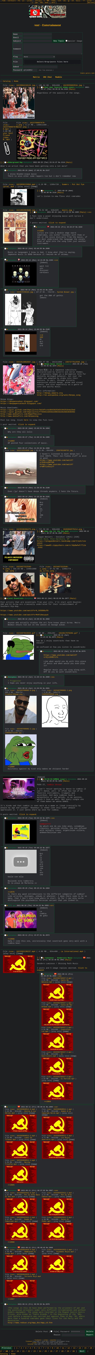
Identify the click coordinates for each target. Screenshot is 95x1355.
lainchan (53, 1340)
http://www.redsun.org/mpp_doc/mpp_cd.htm (30, 1323)
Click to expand (57, 223)
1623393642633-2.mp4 (26, 1274)
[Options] (91, 2)
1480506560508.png (50, 694)
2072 (47, 935)
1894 (47, 428)
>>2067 (55, 1107)
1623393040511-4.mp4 (26, 1160)
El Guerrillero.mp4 (52, 1055)
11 (63, 1348)
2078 (54, 637)
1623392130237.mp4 (25, 951)
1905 (47, 437)
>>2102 (41, 336)
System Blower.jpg (65, 292)
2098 (47, 248)
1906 (47, 448)
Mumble (58, 77)
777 (84, 1)
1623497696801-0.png (26, 690)
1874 (54, 366)
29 (68, 1351)
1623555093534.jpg (72, 85)
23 (34, 1351)
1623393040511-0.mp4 (26, 1109)
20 (18, 1351)
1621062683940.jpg (25, 210)
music (78, 1)
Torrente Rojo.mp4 (32, 1276)
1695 (77, 212)
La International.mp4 (72, 951)
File (56, 1332)
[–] (38, 87)
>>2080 (11, 767)
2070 (47, 1304)
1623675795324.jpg (25, 292)
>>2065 (11, 1185)
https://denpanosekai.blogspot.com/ (19, 401)
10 (57, 1348)
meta (53, 2)
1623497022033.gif (25, 633)
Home (16, 81)
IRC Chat (47, 77)
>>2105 (56, 260)
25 (46, 1351)
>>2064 (47, 1102)
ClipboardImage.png (13, 694)
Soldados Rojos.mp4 (65, 1252)
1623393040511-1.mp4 (62, 1109)
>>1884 (52, 818)
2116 (54, 192)
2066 (51, 1107)
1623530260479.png (25, 529)
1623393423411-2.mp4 (26, 1217)
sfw (18, 1)
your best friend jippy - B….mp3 (8, 136)
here (26, 420)
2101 (47, 497)
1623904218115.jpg (25, 85)
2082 (47, 619)
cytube (29, 1)
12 (69, 1348)
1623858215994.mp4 (25, 184)
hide (11, 85)
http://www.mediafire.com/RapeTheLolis (21, 414)
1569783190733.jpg (64, 450)
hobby (53, 1)
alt (23, 1)
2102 (51, 260)
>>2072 (51, 905)
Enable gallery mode (87, 73)
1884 (47, 888)
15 (85, 1348)
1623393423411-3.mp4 (62, 1217)
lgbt (36, 2)
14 (80, 1348)
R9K (41, 2)
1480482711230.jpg (13, 733)
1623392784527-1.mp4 (62, 1003)
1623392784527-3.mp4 (62, 1052)
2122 (66, 89)
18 (7, 1351)
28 (62, 1351)
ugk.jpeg (9, 571)
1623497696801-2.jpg (26, 729)
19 (12, 1351)
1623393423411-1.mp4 (62, 1193)
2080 (47, 677)
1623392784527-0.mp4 (62, 978)
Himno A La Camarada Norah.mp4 (56, 1112)
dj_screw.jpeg (47, 571)
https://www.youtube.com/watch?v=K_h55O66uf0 (24, 611)
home (4, 1)
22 (29, 1351)
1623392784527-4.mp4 (62, 1077)
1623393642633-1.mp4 (62, 1250)
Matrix (36, 77)
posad (89, 1)
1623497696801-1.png (62, 690)
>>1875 (11, 892)
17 (1, 1351)
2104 (50, 290)
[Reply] (72, 89)
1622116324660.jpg (25, 450)
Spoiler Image (75, 41)
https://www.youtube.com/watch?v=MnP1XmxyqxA (24, 615)
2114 (63, 162)
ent (72, 1)
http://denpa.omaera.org (50, 393)
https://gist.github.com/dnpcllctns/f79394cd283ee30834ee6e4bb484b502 (37, 412)
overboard (12, 1)
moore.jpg (67, 210)
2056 (47, 905)
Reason (57, 1335)
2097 (60, 533)
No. (62, 89)
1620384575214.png (72, 529)
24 (40, 1351)
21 (23, 1351)
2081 (47, 688)
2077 (67, 598)
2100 (47, 488)
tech (59, 1)
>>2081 (52, 677)
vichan (45, 1340)
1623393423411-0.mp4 (26, 1193)
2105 (47, 329)
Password (64, 1332)
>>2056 (11, 939)
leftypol (38, 1)
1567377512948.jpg (74, 362)
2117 (47, 170)
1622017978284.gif (68, 633)
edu (64, 1)
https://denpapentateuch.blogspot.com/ (21, 404)
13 (74, 1348)
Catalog (7, 81)
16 (91, 1348)
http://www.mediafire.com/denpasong (19, 416)
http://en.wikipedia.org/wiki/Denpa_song (58, 395)
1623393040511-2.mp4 (26, 1136)
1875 (47, 818)
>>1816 (89, 212)
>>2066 (59, 976)
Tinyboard (38, 1340)
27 (57, 1351)
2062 (62, 960)
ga (69, 1)
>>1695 (40, 231)
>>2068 (55, 1190)
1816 (80, 227)
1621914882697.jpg (25, 362)
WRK (48, 1)
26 (51, 1351)
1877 (47, 848)
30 (73, 1351)
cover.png (21, 127)
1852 (60, 781)
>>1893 (11, 441)
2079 (83, 651)
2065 (54, 976)
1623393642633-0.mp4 (26, 1250)
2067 (51, 1190)
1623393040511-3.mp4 (62, 1136)
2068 (51, 1248)
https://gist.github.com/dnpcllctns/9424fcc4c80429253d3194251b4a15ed (37, 410)
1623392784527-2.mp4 (62, 1027)
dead (46, 2)
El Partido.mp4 (67, 1079)
